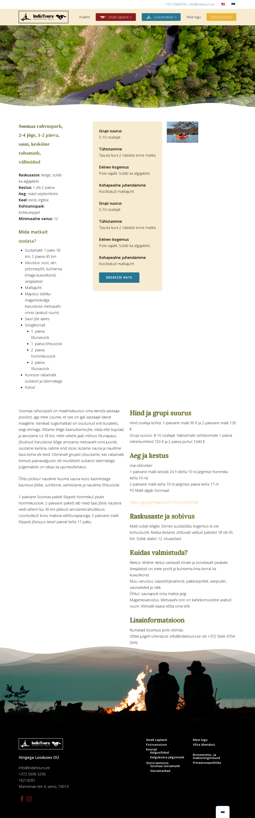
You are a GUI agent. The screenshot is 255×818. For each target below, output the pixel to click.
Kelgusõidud (159, 752)
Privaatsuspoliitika (207, 762)
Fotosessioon (156, 744)
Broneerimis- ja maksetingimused (206, 756)
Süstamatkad (160, 770)
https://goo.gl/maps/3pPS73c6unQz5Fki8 (164, 502)
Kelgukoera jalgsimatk (167, 757)
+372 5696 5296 (32, 773)
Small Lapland (156, 739)
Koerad (151, 749)
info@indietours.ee (201, 4)
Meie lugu (200, 739)
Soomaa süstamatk (165, 766)
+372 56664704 (175, 4)
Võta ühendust (204, 744)
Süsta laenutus (157, 762)
